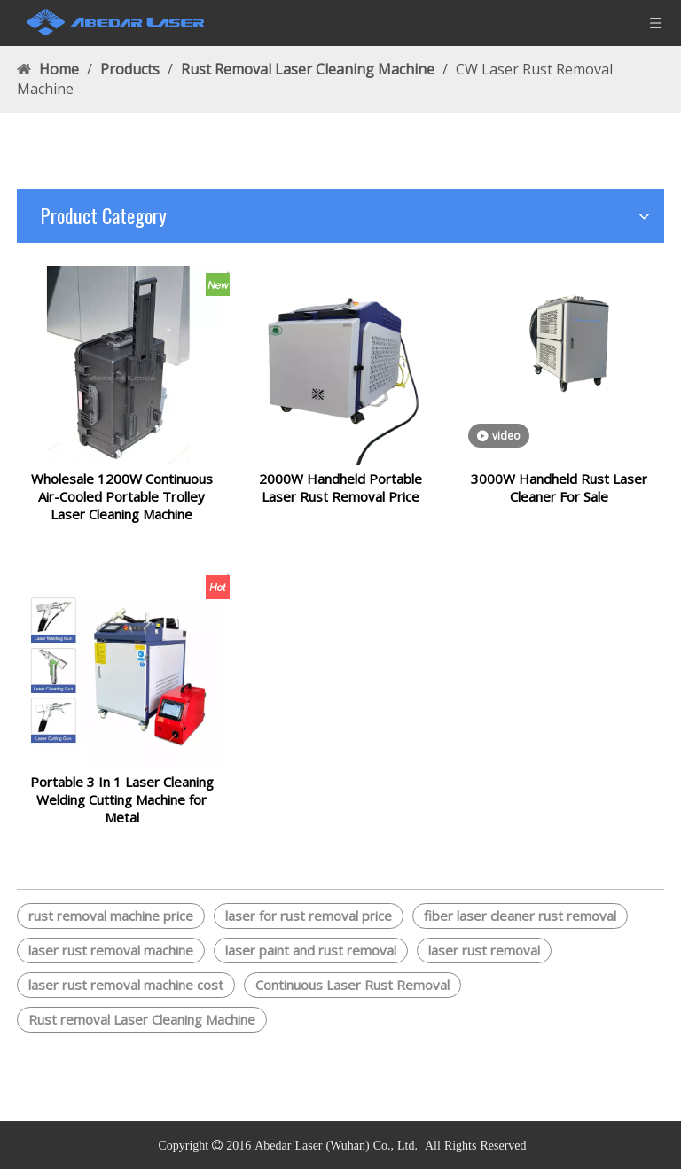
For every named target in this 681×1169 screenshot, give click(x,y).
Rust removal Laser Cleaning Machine (141, 1040)
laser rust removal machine (110, 971)
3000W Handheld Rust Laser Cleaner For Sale (559, 498)
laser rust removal (484, 971)
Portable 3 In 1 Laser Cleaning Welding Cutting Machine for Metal (122, 820)
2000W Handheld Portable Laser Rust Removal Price (340, 498)
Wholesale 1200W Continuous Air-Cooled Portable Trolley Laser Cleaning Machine (122, 507)
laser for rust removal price (308, 937)
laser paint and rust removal (310, 971)
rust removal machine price (110, 937)
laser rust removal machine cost (125, 1006)
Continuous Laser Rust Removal (352, 1006)
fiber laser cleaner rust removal (520, 937)
